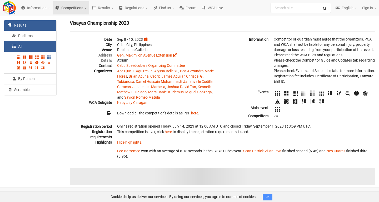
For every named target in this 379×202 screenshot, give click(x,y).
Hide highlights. (129, 142)
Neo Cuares (335, 151)
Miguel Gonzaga (198, 92)
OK (268, 197)
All (17, 46)
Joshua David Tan (181, 87)
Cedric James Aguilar (167, 76)
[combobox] (301, 8)
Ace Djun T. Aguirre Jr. (135, 71)
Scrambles (19, 89)
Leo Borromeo (128, 151)
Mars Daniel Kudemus (166, 92)
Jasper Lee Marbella (148, 87)
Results (17, 25)
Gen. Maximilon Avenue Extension (144, 55)
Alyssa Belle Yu (166, 71)
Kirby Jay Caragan (132, 102)
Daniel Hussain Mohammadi (159, 81)
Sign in (369, 8)
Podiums (22, 36)
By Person (23, 79)
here (194, 113)
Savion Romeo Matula (142, 97)
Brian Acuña (139, 76)
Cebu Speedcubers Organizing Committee (151, 65)
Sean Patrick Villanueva (262, 151)
